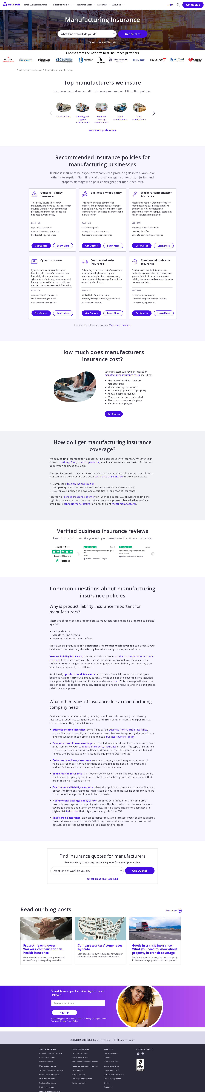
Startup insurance (79, 1083)
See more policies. (120, 325)
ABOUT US (108, 1049)
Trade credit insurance (67, 817)
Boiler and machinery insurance (72, 760)
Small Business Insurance (35, 5)
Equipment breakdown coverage (73, 743)
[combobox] (53, 870)
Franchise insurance (79, 1053)
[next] (153, 113)
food (73, 462)
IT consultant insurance (48, 1066)
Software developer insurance (51, 1070)
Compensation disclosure (114, 1074)
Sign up (64, 1012)
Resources (102, 5)
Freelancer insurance (80, 1057)
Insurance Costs (84, 5)
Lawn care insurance (47, 1079)
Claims (106, 1083)
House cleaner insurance (49, 1074)
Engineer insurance (46, 1087)
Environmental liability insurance (73, 787)
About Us (116, 5)
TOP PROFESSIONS (47, 1049)
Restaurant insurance (47, 1083)
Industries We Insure (62, 5)
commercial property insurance (97, 746)
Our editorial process (112, 1079)
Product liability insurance (66, 656)
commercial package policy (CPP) (75, 800)
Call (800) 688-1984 (81, 1040)
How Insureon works (112, 1070)
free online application (81, 483)
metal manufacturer (124, 503)
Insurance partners (111, 1066)
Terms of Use (57, 1021)
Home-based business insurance (85, 1062)
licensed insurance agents (78, 496)
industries (72, 811)
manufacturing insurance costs (122, 374)
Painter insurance (46, 1062)
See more (174, 911)
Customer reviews (111, 1062)
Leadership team (111, 1053)
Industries (50, 70)
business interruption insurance (128, 729)
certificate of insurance (109, 476)
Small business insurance (29, 70)
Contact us (108, 1087)
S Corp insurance (78, 1074)
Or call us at (102, 42)
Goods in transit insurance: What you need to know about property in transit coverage (154, 949)
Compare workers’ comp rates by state (100, 947)
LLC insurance (77, 1070)
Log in (170, 5)
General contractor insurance (50, 1053)
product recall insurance (80, 674)
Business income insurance (69, 729)
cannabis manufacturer (78, 503)
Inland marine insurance (67, 773)
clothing (64, 462)
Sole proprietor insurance (82, 1079)
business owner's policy (120, 736)
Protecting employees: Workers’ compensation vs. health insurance (43, 949)
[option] (64, 113)
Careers (107, 1057)
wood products (90, 462)
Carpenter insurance (47, 1057)
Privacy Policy (72, 1021)
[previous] (51, 113)
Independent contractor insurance (85, 1066)
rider (116, 681)
